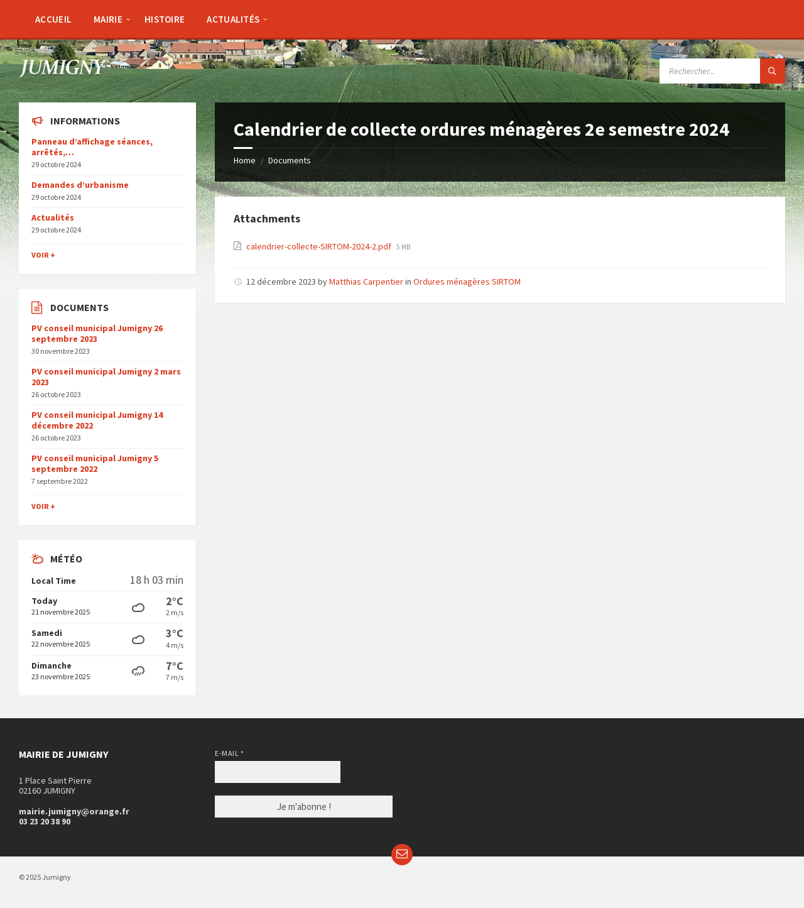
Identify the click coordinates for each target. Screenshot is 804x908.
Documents (289, 160)
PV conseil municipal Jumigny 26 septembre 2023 (97, 333)
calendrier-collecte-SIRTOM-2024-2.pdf (319, 246)
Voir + (43, 255)
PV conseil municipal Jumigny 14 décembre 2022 (97, 420)
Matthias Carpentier (366, 281)
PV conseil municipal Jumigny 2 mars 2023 (106, 377)
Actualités (52, 217)
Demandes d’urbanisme (80, 184)
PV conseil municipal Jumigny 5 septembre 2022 (94, 463)
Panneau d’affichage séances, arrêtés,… (92, 147)
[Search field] (722, 71)
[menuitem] (53, 18)
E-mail (229, 753)
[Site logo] (63, 74)
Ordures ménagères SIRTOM (467, 281)
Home (245, 160)
